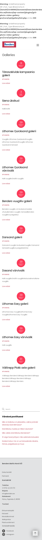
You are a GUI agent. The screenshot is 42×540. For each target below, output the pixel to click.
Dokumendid (6, 472)
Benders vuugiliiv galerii (17, 201)
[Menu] (38, 45)
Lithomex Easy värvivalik (17, 337)
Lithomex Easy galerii (15, 304)
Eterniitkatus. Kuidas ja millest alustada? (17, 429)
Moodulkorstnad (8, 516)
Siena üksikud (10, 101)
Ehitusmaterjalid (8, 510)
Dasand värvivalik (13, 270)
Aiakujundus (6, 519)
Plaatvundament (8, 522)
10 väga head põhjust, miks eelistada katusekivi (20, 437)
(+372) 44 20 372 (8, 488)
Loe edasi (6, 83)
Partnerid (5, 476)
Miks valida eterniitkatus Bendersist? (16, 433)
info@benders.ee (8, 494)
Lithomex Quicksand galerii (19, 131)
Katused (5, 513)
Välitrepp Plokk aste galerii (18, 368)
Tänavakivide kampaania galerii (18, 73)
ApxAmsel (5, 79)
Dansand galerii (12, 237)
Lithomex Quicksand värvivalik (15, 168)
